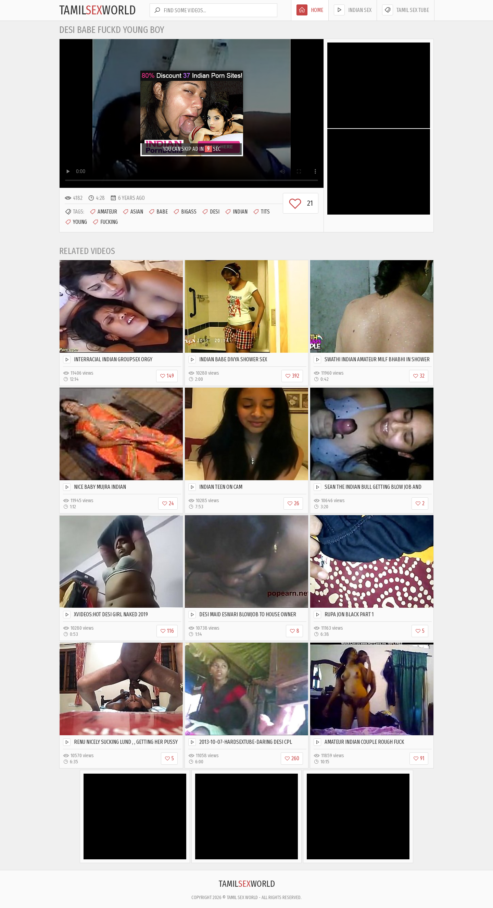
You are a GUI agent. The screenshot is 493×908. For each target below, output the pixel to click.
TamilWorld (97, 10)
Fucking (105, 222)
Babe (158, 212)
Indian (236, 212)
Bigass (185, 212)
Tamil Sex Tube (405, 9)
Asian (132, 212)
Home (309, 9)
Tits (261, 212)
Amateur (103, 212)
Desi (210, 212)
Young (76, 222)
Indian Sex (352, 9)
